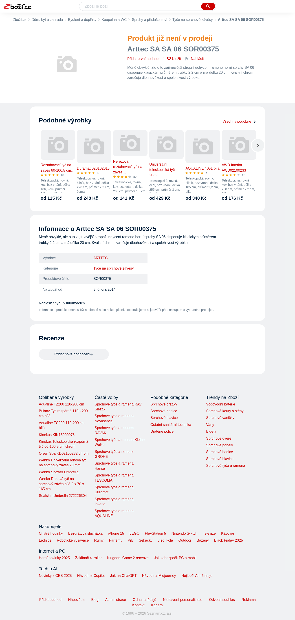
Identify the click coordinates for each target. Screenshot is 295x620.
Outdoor (185, 540)
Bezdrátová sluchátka (85, 533)
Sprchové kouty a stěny (224, 411)
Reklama (249, 600)
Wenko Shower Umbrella (59, 472)
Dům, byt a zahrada (47, 20)
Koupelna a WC (114, 20)
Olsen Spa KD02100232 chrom (63, 453)
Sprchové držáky (163, 404)
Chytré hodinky (51, 533)
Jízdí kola (165, 540)
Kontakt (138, 605)
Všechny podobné (239, 121)
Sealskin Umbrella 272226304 (63, 496)
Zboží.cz (19, 20)
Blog (95, 600)
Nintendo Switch (185, 533)
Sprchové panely (219, 445)
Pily (131, 540)
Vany (210, 425)
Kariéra (157, 605)
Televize (209, 533)
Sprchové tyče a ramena (225, 465)
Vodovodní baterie (220, 404)
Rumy (98, 540)
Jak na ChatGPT (123, 576)
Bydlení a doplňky (82, 20)
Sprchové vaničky (220, 418)
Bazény (203, 540)
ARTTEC (100, 258)
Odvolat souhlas (222, 600)
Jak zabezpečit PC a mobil (175, 558)
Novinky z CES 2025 (55, 576)
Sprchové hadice (163, 411)
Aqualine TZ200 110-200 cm (61, 404)
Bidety (211, 431)
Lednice (45, 540)
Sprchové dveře (218, 438)
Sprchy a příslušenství (149, 20)
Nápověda (76, 600)
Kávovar (227, 533)
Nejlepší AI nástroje (196, 576)
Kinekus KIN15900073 (57, 435)
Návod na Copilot (91, 576)
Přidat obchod (50, 600)
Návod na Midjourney (159, 576)
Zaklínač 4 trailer (88, 558)
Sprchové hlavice (164, 418)
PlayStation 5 (155, 533)
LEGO (134, 533)
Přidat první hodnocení (145, 59)
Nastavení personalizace (182, 600)
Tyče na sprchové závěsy (192, 20)
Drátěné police (162, 431)
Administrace (115, 600)
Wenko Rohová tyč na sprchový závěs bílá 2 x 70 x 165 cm (61, 484)
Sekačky (145, 540)
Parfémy (115, 540)
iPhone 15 (116, 533)
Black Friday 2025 (228, 540)
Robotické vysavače (73, 540)
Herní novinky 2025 (54, 558)
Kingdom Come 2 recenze (128, 558)
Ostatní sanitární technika (170, 425)
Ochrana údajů (144, 600)
